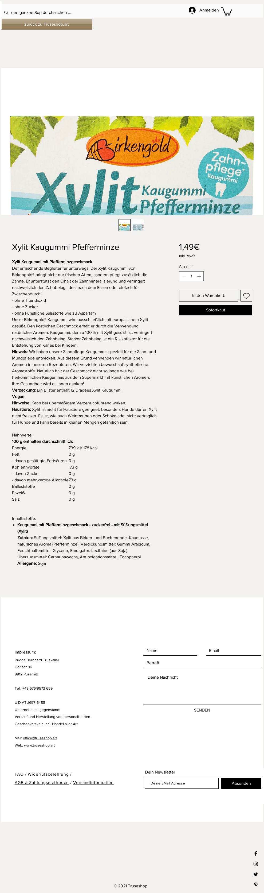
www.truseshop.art (39, 745)
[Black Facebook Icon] (256, 853)
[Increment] (199, 276)
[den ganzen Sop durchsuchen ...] (117, 13)
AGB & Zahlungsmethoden (42, 782)
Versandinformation (93, 782)
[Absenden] (241, 783)
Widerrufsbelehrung (48, 774)
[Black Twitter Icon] (256, 874)
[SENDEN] (202, 710)
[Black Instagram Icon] (256, 864)
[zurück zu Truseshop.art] (46, 24)
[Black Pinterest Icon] (256, 885)
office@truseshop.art (40, 738)
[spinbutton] (191, 276)
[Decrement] (183, 276)
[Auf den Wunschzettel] (246, 295)
